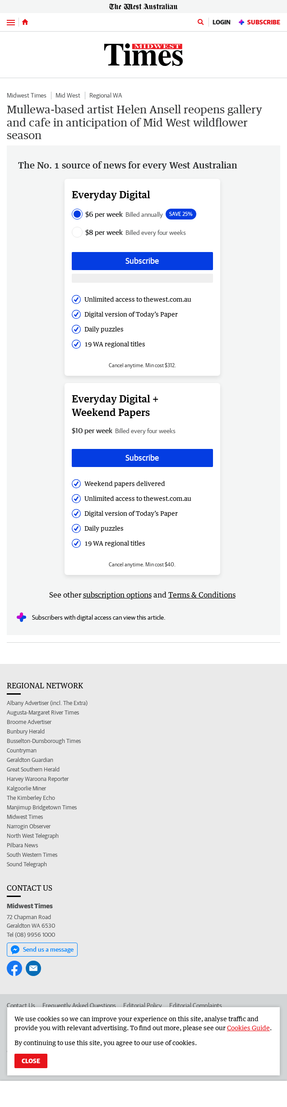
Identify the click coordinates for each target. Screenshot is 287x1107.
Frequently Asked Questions (79, 1005)
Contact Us (21, 1005)
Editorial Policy (142, 1005)
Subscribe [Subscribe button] (142, 261)
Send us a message (42, 949)
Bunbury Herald (26, 731)
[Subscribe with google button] (142, 278)
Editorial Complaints (195, 1005)
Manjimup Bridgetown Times (42, 807)
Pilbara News (22, 845)
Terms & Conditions (202, 594)
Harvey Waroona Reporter (38, 778)
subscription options (117, 594)
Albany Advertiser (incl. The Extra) (47, 703)
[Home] (25, 22)
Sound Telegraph (27, 864)
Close (31, 1061)
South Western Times (32, 854)
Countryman (22, 750)
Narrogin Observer (29, 826)
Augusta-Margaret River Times (43, 712)
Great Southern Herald (33, 769)
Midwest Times (26, 95)
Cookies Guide (248, 1028)
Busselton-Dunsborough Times (44, 741)
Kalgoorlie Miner (26, 788)
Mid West (68, 95)
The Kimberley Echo (31, 797)
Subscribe (259, 22)
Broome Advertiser (29, 722)
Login (222, 22)
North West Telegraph (33, 835)
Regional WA (105, 95)
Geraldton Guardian (30, 760)
